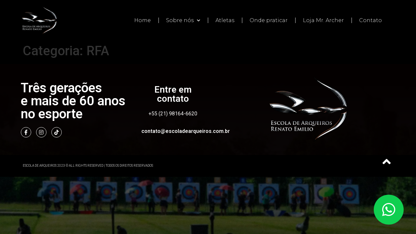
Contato (370, 20)
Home (142, 20)
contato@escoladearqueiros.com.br (185, 131)
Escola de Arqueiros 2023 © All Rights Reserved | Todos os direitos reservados (88, 165)
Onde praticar (269, 20)
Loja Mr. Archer (323, 20)
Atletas (224, 20)
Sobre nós (183, 20)
